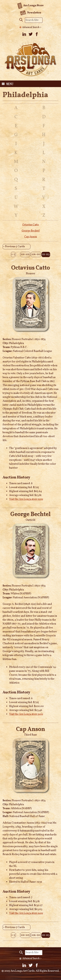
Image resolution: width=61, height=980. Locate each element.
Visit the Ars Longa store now (26, 499)
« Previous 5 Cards (14, 246)
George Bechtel (31, 231)
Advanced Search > (31, 27)
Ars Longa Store (30, 5)
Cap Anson (30, 237)
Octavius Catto (30, 225)
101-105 (25, 254)
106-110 (36, 254)
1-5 (13, 254)
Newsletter (30, 12)
